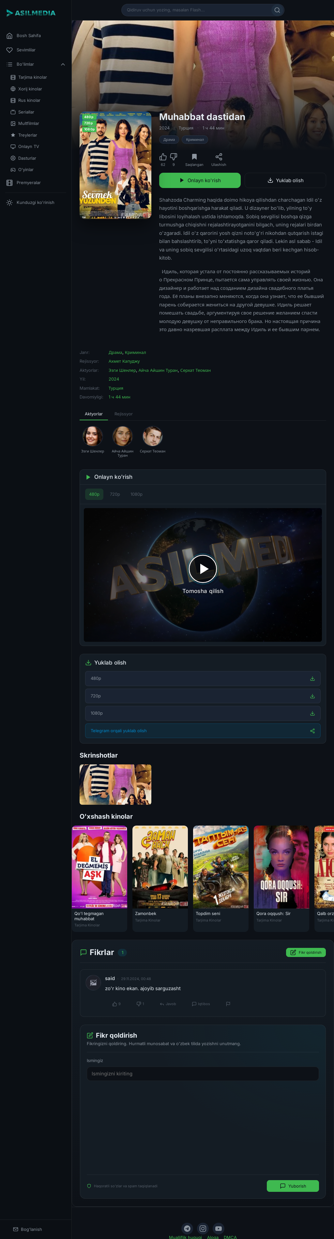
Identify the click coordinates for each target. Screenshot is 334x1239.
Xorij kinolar (26, 89)
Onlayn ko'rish (200, 180)
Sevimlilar (21, 50)
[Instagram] (203, 1228)
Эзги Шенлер (122, 370)
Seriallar (22, 112)
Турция (186, 127)
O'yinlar (22, 169)
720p (115, 494)
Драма (169, 139)
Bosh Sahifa (23, 36)
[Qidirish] (277, 10)
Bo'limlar (36, 64)
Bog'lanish (27, 1229)
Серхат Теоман (195, 370)
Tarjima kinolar (28, 77)
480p (94, 494)
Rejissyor (123, 413)
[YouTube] (218, 1228)
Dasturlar (23, 158)
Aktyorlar (94, 413)
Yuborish (293, 1186)
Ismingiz (95, 1060)
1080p (136, 494)
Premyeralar (23, 183)
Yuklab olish (285, 180)
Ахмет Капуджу (124, 361)
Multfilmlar (24, 123)
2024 (164, 127)
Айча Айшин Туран (158, 370)
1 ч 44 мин (213, 127)
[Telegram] (187, 1228)
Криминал (195, 139)
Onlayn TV (24, 146)
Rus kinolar (25, 100)
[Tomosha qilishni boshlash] (203, 575)
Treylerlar (23, 135)
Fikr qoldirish (306, 952)
